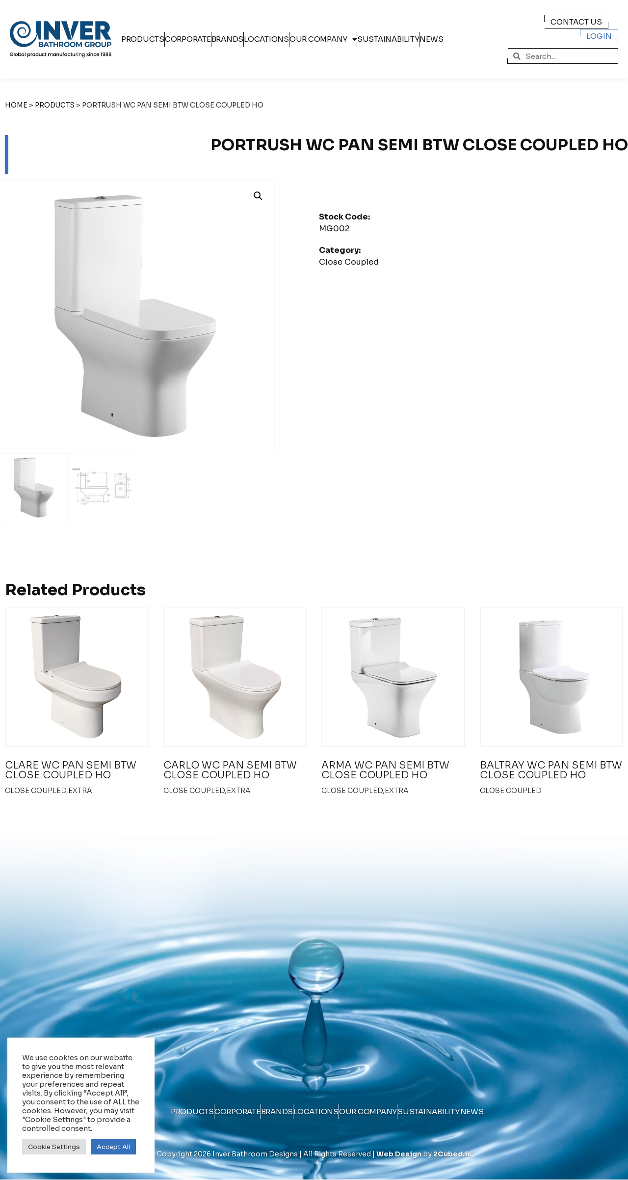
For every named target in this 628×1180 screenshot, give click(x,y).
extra (80, 790)
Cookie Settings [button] (54, 1147)
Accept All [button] (113, 1147)
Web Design (398, 1154)
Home (16, 105)
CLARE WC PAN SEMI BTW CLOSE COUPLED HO (70, 770)
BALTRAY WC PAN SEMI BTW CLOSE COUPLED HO (551, 770)
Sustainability (388, 39)
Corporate (188, 39)
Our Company (323, 39)
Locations (266, 39)
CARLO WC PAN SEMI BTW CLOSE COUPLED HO (230, 770)
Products (142, 39)
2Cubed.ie (452, 1154)
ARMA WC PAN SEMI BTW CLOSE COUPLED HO (385, 770)
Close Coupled (349, 262)
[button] (258, 196)
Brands (227, 39)
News (431, 39)
